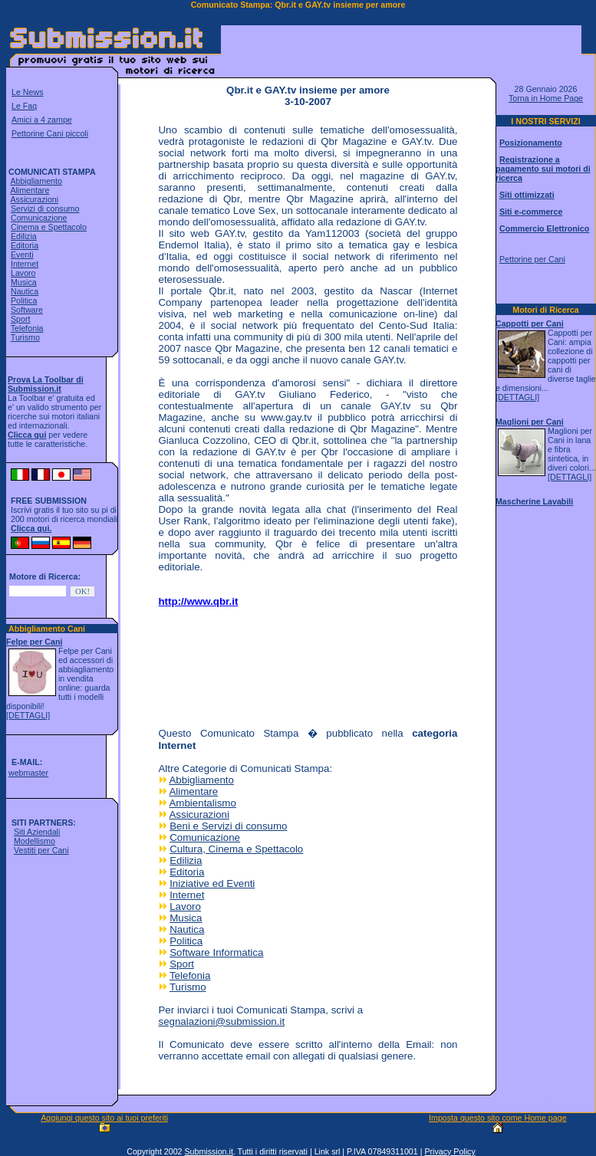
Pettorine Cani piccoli (50, 133)
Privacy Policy (449, 1151)
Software (27, 309)
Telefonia (27, 328)
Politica (24, 300)
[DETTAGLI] (28, 715)
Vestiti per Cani (41, 850)
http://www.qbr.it (198, 601)
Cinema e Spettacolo (49, 227)
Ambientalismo (202, 803)
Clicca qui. (31, 528)
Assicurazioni (34, 199)
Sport (20, 318)
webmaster (28, 772)
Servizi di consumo (45, 208)
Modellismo (34, 841)
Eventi (22, 254)
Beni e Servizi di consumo (228, 826)
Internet (24, 263)
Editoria (24, 245)
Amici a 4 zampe (42, 119)
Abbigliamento (36, 181)
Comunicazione (39, 217)
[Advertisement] (222, 666)
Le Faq (24, 105)
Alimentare (29, 190)
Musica (24, 282)
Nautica (24, 291)
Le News (27, 92)
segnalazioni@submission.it (221, 1021)
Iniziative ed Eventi (212, 883)
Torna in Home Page (546, 98)
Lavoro (23, 273)
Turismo (25, 337)
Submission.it (208, 1151)
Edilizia (24, 236)
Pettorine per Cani (532, 259)
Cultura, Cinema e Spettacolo (236, 849)
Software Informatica (216, 952)
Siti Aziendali (37, 831)
